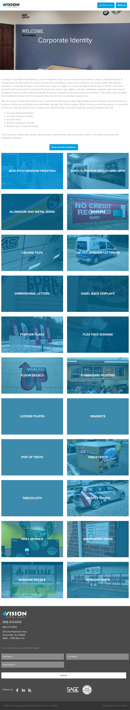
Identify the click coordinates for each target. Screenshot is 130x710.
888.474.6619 (12, 622)
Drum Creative (121, 706)
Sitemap (54, 706)
